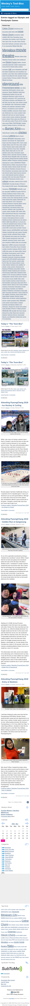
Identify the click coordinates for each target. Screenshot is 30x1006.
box (22, 195)
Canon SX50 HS (23, 292)
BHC (18, 300)
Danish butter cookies (16, 66)
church (25, 276)
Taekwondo (20, 199)
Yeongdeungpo (22, 186)
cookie (4, 37)
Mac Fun (7, 865)
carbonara (15, 110)
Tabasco (4, 154)
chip (24, 147)
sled (16, 32)
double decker (11, 225)
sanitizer (20, 113)
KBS (17, 211)
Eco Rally (10, 313)
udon (18, 156)
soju (21, 255)
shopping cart (19, 69)
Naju (6, 102)
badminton (23, 298)
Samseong (12, 179)
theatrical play (16, 270)
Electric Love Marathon (8, 317)
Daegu (21, 296)
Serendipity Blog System (8, 980)
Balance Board (21, 308)
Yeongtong (5, 189)
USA (9, 177)
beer (14, 102)
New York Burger (15, 123)
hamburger (5, 90)
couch (18, 39)
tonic (9, 121)
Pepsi (12, 119)
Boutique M (5, 268)
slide (21, 84)
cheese (4, 138)
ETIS (8, 274)
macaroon (16, 245)
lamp (12, 236)
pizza (21, 37)
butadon (12, 296)
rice (3, 104)
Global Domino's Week (8, 164)
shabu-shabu (18, 251)
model (16, 279)
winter (17, 88)
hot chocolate (22, 242)
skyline (18, 179)
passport (4, 177)
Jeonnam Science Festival (18, 154)
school (4, 227)
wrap (17, 59)
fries (17, 145)
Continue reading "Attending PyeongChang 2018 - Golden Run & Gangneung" (15, 666)
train (12, 144)
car (9, 69)
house (11, 279)
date (24, 113)
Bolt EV (14, 284)
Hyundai (18, 191)
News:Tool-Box (9, 855)
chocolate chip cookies (9, 39)
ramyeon (18, 106)
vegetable (22, 148)
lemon (9, 154)
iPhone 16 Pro (18, 121)
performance (21, 259)
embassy (21, 175)
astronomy (15, 292)
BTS (15, 144)
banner (4, 300)
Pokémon (15, 160)
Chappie (20, 302)
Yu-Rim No (5, 223)
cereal (18, 280)
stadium (4, 274)
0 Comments (12, 354)
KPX (16, 98)
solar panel (20, 282)
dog (7, 251)
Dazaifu (25, 232)
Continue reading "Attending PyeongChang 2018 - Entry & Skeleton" (15, 789)
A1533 (9, 909)
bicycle (19, 173)
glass (24, 88)
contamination (13, 302)
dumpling (9, 249)
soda (15, 119)
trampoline (9, 46)
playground (10, 84)
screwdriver (17, 34)
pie (23, 209)
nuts (12, 115)
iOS (21, 304)
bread (4, 142)
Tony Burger (10, 140)
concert (4, 259)
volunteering (17, 290)
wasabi (4, 144)
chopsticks (8, 171)
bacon (9, 156)
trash (22, 290)
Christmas (12, 294)
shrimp (18, 90)
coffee (11, 245)
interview (8, 216)
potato (24, 144)
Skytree (17, 296)
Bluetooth (8, 236)
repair (16, 64)
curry (3, 175)
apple (17, 909)
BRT (7, 227)
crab (7, 143)
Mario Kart (16, 313)
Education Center (20, 286)
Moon (12, 942)
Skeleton (15, 92)
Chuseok (7, 238)
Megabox (9, 50)
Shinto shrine (18, 276)
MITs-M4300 (13, 259)
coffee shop (14, 242)
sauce (22, 152)
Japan (13, 146)
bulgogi (20, 160)
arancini (23, 173)
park (16, 232)
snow (20, 31)
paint (3, 292)
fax (17, 221)
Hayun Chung (8, 35)
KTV (3, 215)
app (23, 171)
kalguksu (15, 249)
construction (16, 230)
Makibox (20, 288)
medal (8, 300)
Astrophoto (8, 847)
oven (22, 90)
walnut (11, 173)
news (20, 211)
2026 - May (15, 824)
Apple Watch (6, 296)
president (13, 300)
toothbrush (23, 59)
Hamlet (23, 268)
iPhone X (5, 108)
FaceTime (23, 39)
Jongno (7, 278)
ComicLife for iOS (6, 986)
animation (5, 69)
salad (3, 62)
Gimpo (19, 193)
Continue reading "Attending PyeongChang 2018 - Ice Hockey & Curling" (15, 506)
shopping (11, 100)
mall (9, 115)
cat (10, 298)
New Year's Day (6, 41)
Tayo (22, 225)
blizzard (22, 300)
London (21, 218)
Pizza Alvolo (5, 168)
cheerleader (21, 315)
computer (16, 44)
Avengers (23, 270)
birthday (4, 106)
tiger (18, 148)
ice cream (21, 215)
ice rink (19, 94)
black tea (17, 236)
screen (8, 117)
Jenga (17, 306)
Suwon (15, 186)
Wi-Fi (25, 282)
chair (12, 104)
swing (21, 44)
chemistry (22, 313)
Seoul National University (13, 195)
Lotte (6, 121)
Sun (12, 113)
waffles (10, 160)
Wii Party (19, 311)
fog (20, 225)
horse (20, 96)
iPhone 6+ (14, 308)
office (19, 278)
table (22, 35)
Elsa (12, 197)
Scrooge (4, 205)
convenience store (16, 171)
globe (6, 71)
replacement (22, 64)
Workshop (8, 868)
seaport (20, 232)
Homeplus (16, 37)
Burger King (13, 128)
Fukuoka (8, 146)
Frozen (14, 62)
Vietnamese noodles (20, 104)
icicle (19, 238)
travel (17, 115)
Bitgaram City (22, 100)
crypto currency (11, 267)
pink (17, 71)
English (28, 512)
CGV (14, 201)
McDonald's (17, 138)
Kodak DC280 (9, 186)
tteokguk (10, 43)
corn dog (22, 156)
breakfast (21, 71)
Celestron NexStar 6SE (15, 921)
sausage (20, 75)
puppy (10, 251)
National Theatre (7, 270)
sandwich (14, 951)
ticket (20, 92)
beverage (23, 117)
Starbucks (8, 113)
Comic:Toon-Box (5, 354)
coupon (4, 211)
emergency (11, 98)
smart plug (14, 282)
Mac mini (9, 263)
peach (6, 245)
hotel (24, 272)
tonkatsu (4, 148)
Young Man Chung (15, 247)
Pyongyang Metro (6, 816)
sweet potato (18, 146)
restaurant (5, 96)
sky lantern (23, 219)
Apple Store (23, 294)
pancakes (7, 191)
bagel (15, 173)
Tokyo (21, 142)
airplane (21, 108)
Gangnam (5, 184)
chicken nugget (22, 102)
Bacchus (16, 213)
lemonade (22, 245)
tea (3, 245)
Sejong (9, 230)
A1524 (25, 181)
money (24, 203)
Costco (12, 162)
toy (14, 115)
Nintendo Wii (6, 311)
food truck (22, 280)
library (10, 201)
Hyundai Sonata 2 (15, 184)
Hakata (4, 232)
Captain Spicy (14, 133)
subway (5, 181)
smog (21, 179)
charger (4, 284)
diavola (11, 175)
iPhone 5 (7, 937)
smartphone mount (13, 108)
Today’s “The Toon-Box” (12, 324)
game (15, 223)
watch (20, 957)
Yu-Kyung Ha (21, 221)
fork (22, 166)
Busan (25, 230)
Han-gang (16, 177)
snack (4, 146)
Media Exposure (9, 851)
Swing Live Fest (6, 261)
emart (7, 123)
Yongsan (13, 189)
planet (5, 949)
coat (16, 100)
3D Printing (8, 863)
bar (11, 102)
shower (4, 267)
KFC (18, 143)
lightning (13, 265)
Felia (24, 223)
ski (23, 96)
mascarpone (19, 164)
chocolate (19, 209)
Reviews (7, 866)
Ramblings (8, 853)
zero (18, 119)
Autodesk (12, 288)
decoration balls (6, 31)
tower (25, 143)
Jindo (22, 278)
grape (23, 240)
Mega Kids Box (17, 46)
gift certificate (11, 106)
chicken (22, 132)
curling (16, 96)
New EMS (13, 221)
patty (14, 150)
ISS (3, 294)
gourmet (16, 175)
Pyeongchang (8, 88)
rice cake (14, 41)
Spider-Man (13, 272)
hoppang (24, 160)
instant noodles (7, 111)
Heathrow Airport (7, 220)
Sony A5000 (19, 953)
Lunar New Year (12, 74)
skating (7, 247)
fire (15, 140)
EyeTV (4, 263)
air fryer (18, 150)
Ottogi (20, 111)
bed (3, 71)
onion (20, 144)
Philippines (10, 290)
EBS (3, 213)
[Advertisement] (15, 889)
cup (21, 88)
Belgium (4, 160)
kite (16, 76)
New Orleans (12, 142)
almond (7, 173)
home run (20, 223)
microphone (13, 207)
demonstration (6, 282)
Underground (16, 219)
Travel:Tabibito (4, 510)
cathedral (14, 234)
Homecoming (6, 272)
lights (13, 32)
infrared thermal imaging (16, 158)
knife (24, 166)
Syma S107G (6, 66)
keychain (4, 156)
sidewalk (4, 240)
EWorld (4, 298)
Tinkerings (7, 861)
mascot (18, 294)
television (11, 96)
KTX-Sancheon (6, 318)
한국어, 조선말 (23, 512)
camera (7, 158)
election (8, 265)
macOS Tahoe (5, 982)
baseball (11, 223)
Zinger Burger (16, 255)
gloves (7, 100)
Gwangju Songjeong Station (10, 304)
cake (14, 209)
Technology (8, 859)
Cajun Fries (10, 152)
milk (8, 37)
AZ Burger (5, 136)
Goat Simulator (6, 308)
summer (14, 261)
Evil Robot (9, 80)
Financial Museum (7, 203)
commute (20, 98)
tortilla (14, 59)
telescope (3, 957)
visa (12, 177)
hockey (12, 94)
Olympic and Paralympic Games (17, 352)
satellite (7, 294)
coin (17, 288)
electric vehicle (15, 298)
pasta (24, 110)
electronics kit (20, 267)
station (8, 144)
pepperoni (5, 92)
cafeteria (10, 209)
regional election (18, 197)
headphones (11, 71)
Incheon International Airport (10, 218)
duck (3, 247)
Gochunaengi (12, 253)
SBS (24, 211)
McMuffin (20, 189)
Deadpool (20, 272)
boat (22, 230)
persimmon (14, 238)
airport (15, 193)
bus (23, 92)
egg (3, 279)
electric (9, 284)
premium (4, 209)
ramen (16, 113)
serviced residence (16, 274)
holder (23, 106)
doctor (4, 119)
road (22, 238)
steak (11, 150)
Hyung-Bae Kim (10, 75)
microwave (17, 152)
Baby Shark (5, 150)
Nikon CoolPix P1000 (19, 946)
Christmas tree (18, 28)
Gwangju (21, 115)
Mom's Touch (20, 136)
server (24, 317)
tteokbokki (7, 104)
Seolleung (10, 193)
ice (16, 94)
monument (8, 292)
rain (17, 265)
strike (16, 225)
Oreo (11, 37)
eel (13, 251)
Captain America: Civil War (15, 125)
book (7, 201)
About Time (20, 207)
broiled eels (19, 317)
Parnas (4, 193)
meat (7, 175)
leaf (3, 102)
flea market (13, 199)
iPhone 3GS (14, 215)
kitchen (26, 158)
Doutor (15, 240)
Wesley (7, 326)
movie (4, 117)
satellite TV (21, 265)
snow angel (5, 302)
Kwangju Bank (17, 203)
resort (4, 280)
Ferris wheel (22, 306)
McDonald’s (12, 90)
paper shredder (11, 211)
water (12, 121)
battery (19, 62)
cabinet (17, 181)
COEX (7, 179)
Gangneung (6, 94)
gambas (4, 152)
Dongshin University (8, 257)
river (3, 179)
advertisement (9, 213)
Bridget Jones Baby (14, 268)
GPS (8, 259)
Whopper (11, 138)
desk (25, 290)
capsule (12, 276)
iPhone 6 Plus (18, 937)
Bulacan (4, 290)
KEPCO (23, 191)
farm (17, 284)
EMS (3, 221)
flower (19, 234)
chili (22, 150)
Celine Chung (8, 28)
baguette (14, 156)
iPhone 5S (23, 177)
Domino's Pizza (19, 162)
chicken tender (16, 166)
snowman (10, 240)
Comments (6, 973)
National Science (12, 315)
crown (8, 197)
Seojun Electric (16, 263)
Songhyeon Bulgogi (19, 257)
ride (8, 298)
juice (3, 242)
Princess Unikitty (16, 78)
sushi (18, 253)
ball (26, 69)
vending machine (11, 280)
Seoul (10, 92)
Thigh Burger (20, 140)
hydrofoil (9, 232)
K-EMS (7, 221)
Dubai (4, 115)
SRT (3, 236)
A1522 (21, 181)
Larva (13, 69)
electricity (5, 98)
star (3, 113)
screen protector (15, 117)
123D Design (6, 288)
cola (17, 102)
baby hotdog (8, 166)
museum (4, 234)
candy (19, 240)
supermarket (11, 205)
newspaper (22, 213)
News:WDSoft (9, 857)
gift (7, 115)
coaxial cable (20, 261)
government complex (15, 227)
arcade (14, 311)
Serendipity (11, 998)
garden (23, 234)
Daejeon (4, 315)
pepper (8, 119)
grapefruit (8, 242)
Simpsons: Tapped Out (8, 306)
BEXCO (20, 249)
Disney (8, 62)
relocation (11, 181)
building (13, 191)
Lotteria (11, 136)
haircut (4, 225)
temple (10, 234)
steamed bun (6, 162)
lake (13, 232)
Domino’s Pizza (12, 148)
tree (9, 102)
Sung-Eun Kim (20, 955)
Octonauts (19, 201)
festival (8, 199)
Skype (19, 41)
